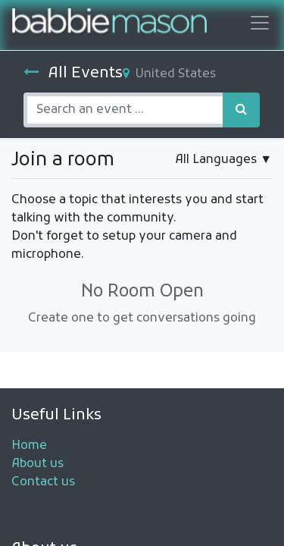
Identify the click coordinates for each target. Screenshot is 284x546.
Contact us (43, 482)
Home (29, 445)
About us (37, 464)
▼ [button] (223, 160)
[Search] (241, 110)
